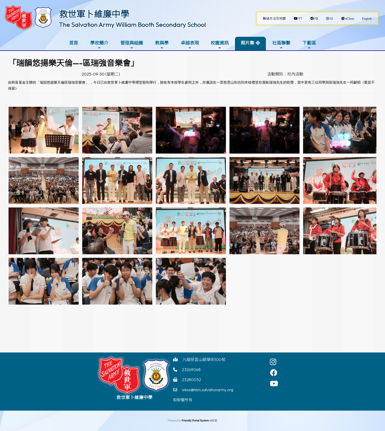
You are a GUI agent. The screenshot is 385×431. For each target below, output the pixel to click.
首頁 (73, 43)
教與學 (162, 45)
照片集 (247, 43)
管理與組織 (131, 45)
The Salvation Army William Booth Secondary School (132, 25)
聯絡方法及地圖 (274, 18)
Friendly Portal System (196, 420)
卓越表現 (190, 45)
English (367, 18)
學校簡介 (99, 45)
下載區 (309, 45)
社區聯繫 (281, 45)
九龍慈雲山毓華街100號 (203, 359)
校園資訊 (220, 45)
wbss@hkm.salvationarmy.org (207, 389)
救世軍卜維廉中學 (94, 14)
